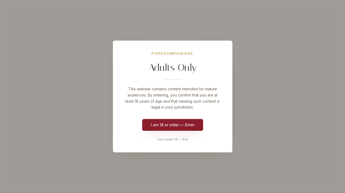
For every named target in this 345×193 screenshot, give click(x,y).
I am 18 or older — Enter (173, 125)
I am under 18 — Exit (172, 139)
